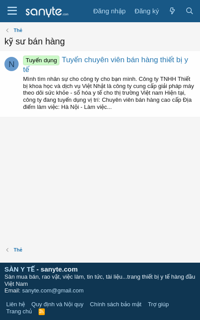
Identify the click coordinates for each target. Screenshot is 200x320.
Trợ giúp (158, 304)
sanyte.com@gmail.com (53, 290)
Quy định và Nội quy (57, 304)
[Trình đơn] (12, 11)
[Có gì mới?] (171, 11)
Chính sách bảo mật (115, 304)
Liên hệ (15, 304)
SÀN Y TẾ (19, 269)
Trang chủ (19, 311)
